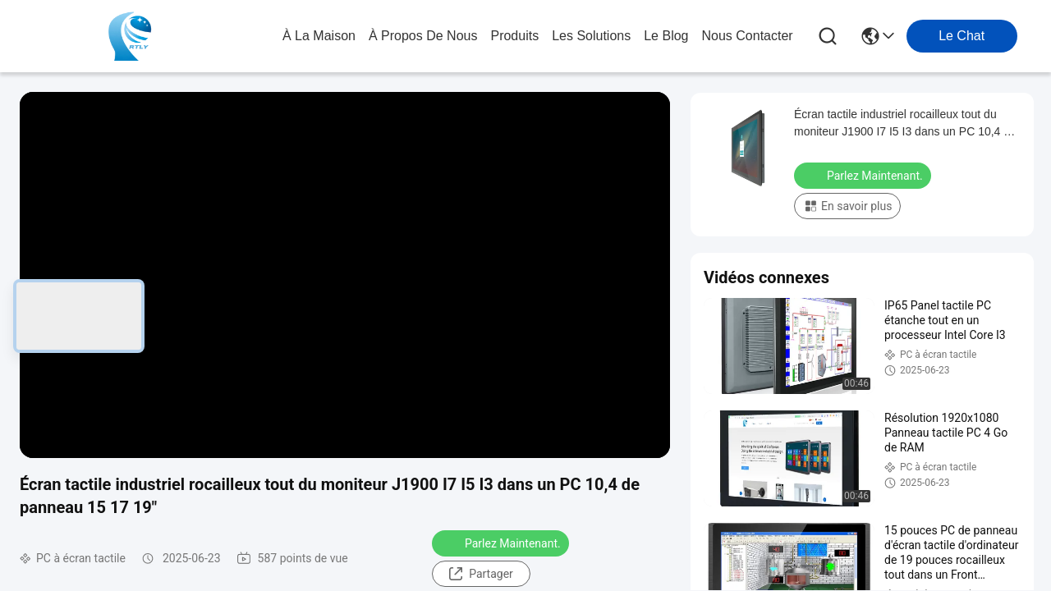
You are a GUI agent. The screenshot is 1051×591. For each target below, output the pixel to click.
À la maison (319, 36)
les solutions (591, 36)
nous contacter (746, 36)
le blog (666, 36)
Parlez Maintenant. (502, 542)
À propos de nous (423, 36)
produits (514, 36)
